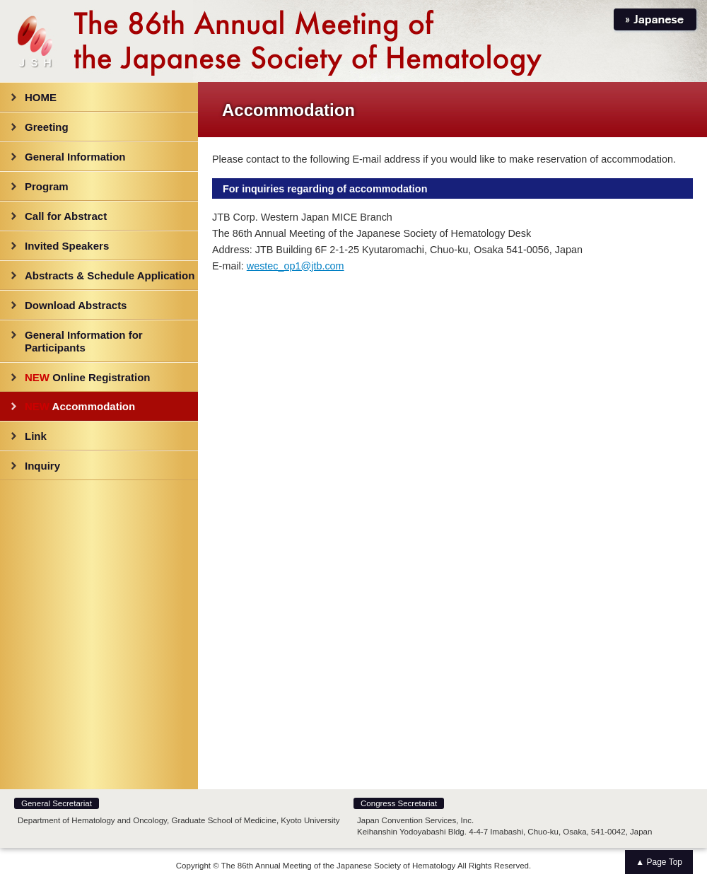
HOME (41, 97)
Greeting (47, 127)
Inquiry (42, 466)
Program (47, 186)
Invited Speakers (67, 246)
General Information (75, 157)
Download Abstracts (76, 305)
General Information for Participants (84, 341)
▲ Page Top (659, 862)
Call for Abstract (66, 216)
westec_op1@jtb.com (295, 266)
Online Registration (88, 377)
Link (36, 436)
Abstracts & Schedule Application (109, 275)
